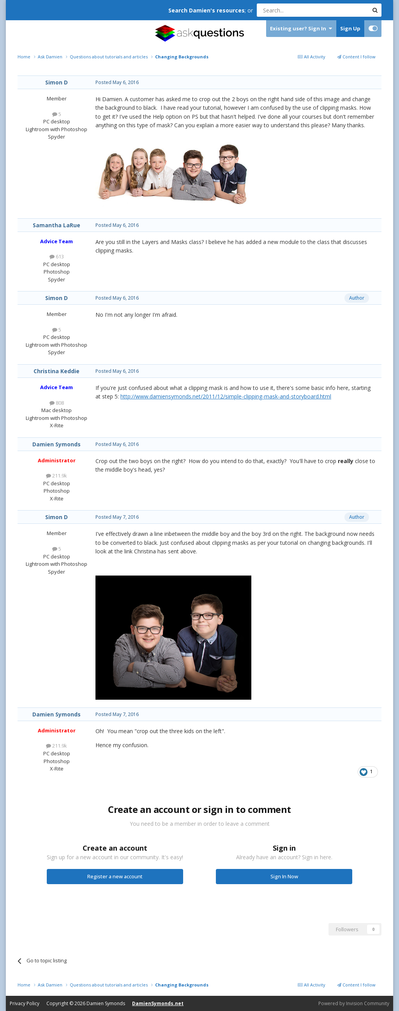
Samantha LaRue (56, 225)
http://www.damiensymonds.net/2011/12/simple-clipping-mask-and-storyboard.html (225, 396)
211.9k (56, 475)
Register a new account (115, 876)
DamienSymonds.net (158, 1003)
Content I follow (356, 57)
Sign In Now (284, 876)
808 (56, 402)
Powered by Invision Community (353, 1003)
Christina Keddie (56, 371)
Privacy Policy (24, 1003)
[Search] (293, 10)
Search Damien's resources (206, 10)
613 (56, 256)
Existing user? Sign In (301, 28)
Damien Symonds (56, 444)
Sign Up (350, 28)
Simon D (56, 82)
